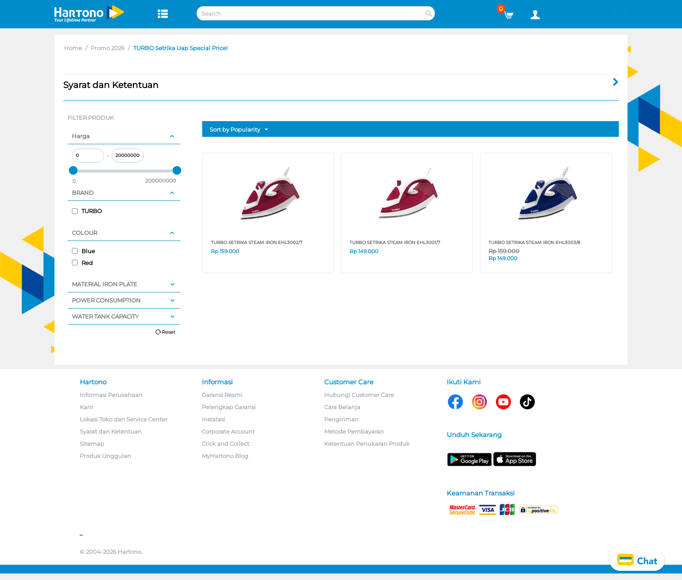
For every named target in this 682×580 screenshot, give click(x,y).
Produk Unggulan (105, 455)
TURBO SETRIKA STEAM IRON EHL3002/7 (256, 242)
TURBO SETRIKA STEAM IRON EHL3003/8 (534, 242)
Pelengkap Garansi (229, 407)
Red (82, 262)
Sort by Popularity (239, 129)
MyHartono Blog (225, 455)
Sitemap (92, 443)
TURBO (87, 210)
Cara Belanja (342, 407)
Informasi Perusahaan (111, 394)
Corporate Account (228, 431)
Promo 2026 (108, 47)
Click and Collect (225, 443)
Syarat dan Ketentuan (111, 431)
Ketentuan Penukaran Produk (367, 443)
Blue (83, 251)
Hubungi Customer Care (359, 394)
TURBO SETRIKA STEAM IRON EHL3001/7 (394, 242)
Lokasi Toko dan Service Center (123, 419)
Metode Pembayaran (354, 431)
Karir (86, 407)
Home (73, 47)
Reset (168, 332)
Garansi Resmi (222, 394)
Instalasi (213, 419)
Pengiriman (341, 419)
